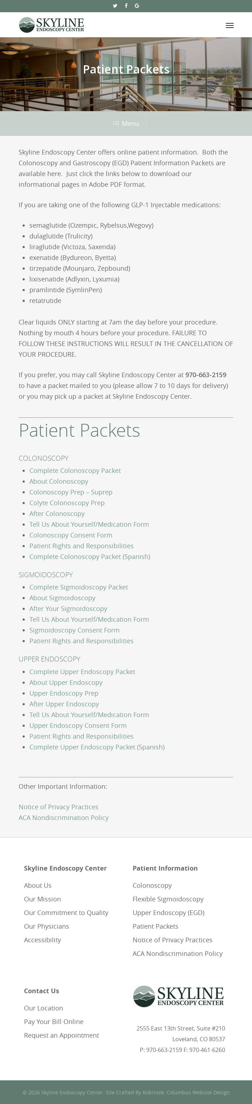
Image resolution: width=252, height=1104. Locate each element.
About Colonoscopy (58, 481)
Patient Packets (156, 926)
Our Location (43, 1008)
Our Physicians (46, 926)
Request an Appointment (61, 1035)
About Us (38, 885)
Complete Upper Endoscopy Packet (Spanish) (97, 747)
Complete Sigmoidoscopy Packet (78, 587)
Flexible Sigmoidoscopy (168, 899)
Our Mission (42, 899)
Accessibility (42, 939)
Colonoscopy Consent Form (71, 535)
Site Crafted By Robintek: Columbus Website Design (168, 1092)
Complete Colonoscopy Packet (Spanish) (89, 556)
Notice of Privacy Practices (59, 806)
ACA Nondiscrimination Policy (64, 817)
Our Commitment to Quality (66, 912)
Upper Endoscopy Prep (64, 693)
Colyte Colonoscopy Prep (67, 502)
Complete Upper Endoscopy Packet (82, 671)
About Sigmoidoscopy (62, 597)
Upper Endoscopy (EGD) (168, 912)
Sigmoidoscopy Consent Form (74, 630)
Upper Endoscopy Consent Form (78, 725)
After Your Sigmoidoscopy (68, 608)
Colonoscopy (152, 885)
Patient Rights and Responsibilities (81, 545)
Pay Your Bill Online (54, 1021)
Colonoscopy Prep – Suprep (71, 492)
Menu (126, 123)
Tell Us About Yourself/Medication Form (89, 524)
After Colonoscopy (57, 513)
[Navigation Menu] (230, 25)
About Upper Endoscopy (66, 682)
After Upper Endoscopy (64, 704)
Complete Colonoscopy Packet (75, 470)
